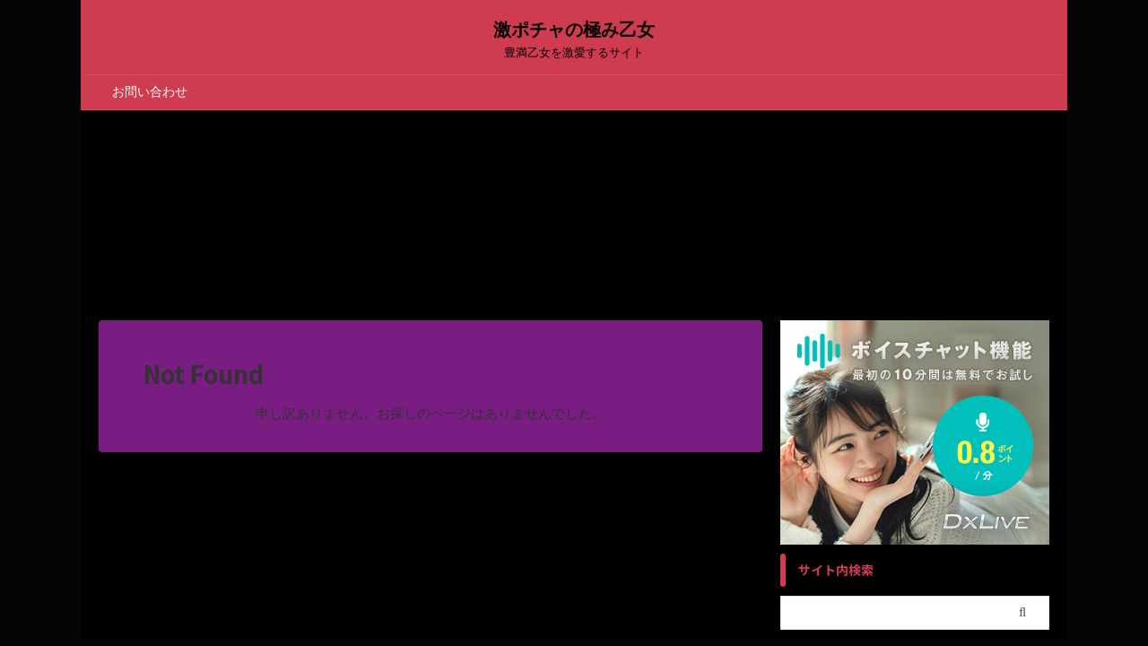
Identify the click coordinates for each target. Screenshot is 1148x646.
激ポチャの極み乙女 (574, 29)
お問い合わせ (149, 91)
